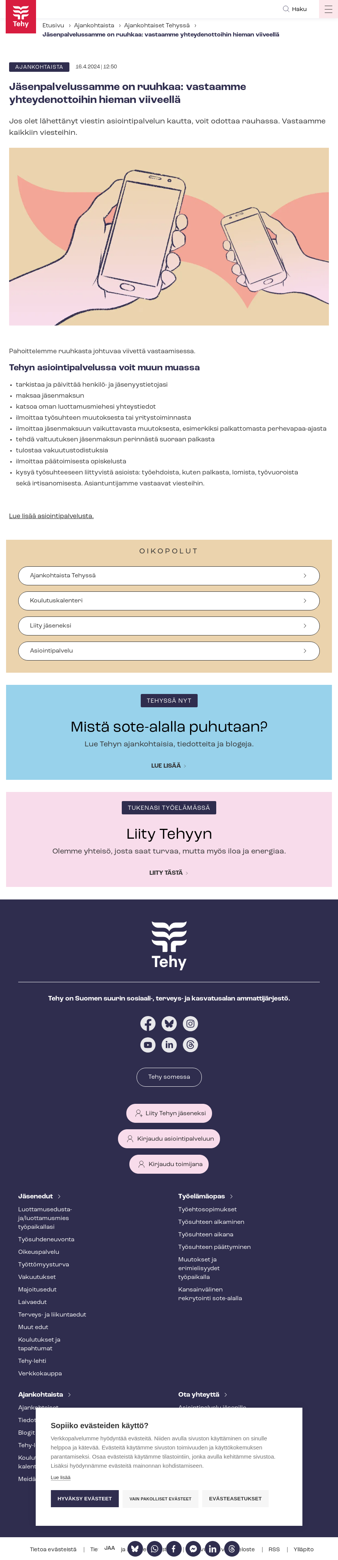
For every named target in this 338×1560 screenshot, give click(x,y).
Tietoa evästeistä (54, 1550)
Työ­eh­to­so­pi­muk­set (207, 1210)
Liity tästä (166, 873)
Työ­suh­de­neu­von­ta (46, 1240)
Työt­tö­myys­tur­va (43, 1265)
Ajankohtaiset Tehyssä (157, 26)
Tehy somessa (169, 1077)
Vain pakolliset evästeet (160, 1499)
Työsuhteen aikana (205, 1235)
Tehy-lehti (32, 1361)
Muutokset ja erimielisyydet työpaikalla (199, 1268)
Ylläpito (304, 1550)
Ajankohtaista (94, 26)
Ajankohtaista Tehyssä (63, 576)
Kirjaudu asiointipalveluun (175, 1139)
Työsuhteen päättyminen (214, 1247)
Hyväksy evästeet (85, 1499)
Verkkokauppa (40, 1374)
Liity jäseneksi (50, 626)
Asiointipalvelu (51, 651)
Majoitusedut (37, 1290)
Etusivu (53, 26)
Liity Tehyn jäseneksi (176, 1114)
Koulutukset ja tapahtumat (39, 1344)
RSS (275, 1550)
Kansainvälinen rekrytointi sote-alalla (210, 1294)
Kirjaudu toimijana (176, 1165)
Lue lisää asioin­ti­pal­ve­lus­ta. (51, 516)
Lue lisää (166, 766)
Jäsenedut (36, 1196)
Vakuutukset (37, 1277)
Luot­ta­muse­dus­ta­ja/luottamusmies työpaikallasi (45, 1218)
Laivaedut (32, 1302)
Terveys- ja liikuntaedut (52, 1315)
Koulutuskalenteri (56, 601)
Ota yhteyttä (199, 1395)
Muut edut (33, 1327)
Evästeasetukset (235, 1499)
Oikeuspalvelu (38, 1252)
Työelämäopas (202, 1196)
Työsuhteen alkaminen (211, 1222)
